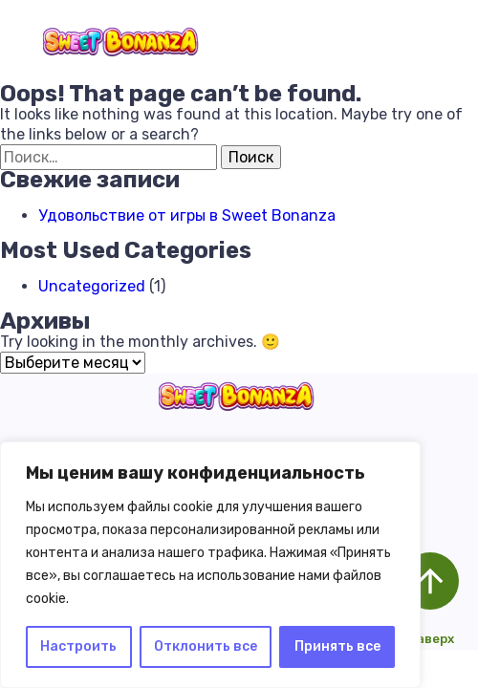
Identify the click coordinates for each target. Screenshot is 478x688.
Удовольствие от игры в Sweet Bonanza (187, 215)
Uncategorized (91, 286)
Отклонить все (205, 646)
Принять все (337, 646)
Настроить (78, 646)
